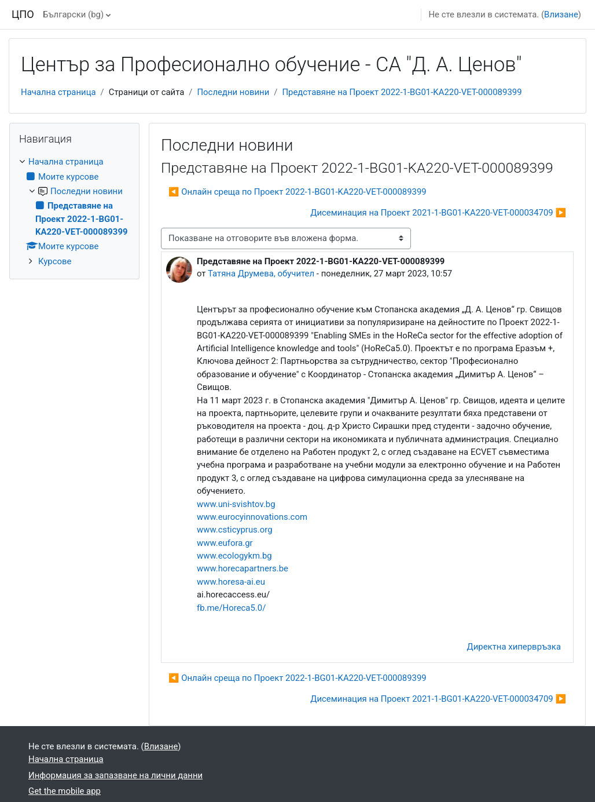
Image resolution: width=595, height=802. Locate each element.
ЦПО (23, 14)
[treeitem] (74, 211)
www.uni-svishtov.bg (236, 504)
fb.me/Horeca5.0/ (231, 608)
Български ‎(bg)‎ (73, 14)
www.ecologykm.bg (234, 556)
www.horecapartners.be (242, 568)
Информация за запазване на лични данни (115, 775)
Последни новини (233, 92)
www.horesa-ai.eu (231, 582)
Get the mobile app (64, 791)
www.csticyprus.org (235, 529)
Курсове (54, 261)
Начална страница (58, 92)
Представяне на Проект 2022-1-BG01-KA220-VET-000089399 (401, 92)
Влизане (561, 14)
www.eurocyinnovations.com (252, 517)
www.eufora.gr (225, 543)
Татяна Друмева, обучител (261, 273)
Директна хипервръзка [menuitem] (514, 646)
